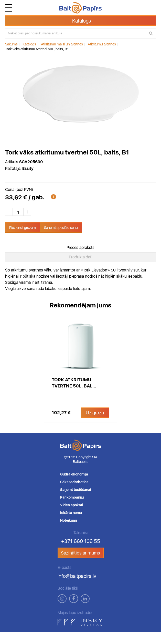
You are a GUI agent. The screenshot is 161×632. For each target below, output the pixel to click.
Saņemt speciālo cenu (61, 228)
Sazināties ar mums (80, 553)
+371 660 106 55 (80, 541)
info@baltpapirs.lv (77, 576)
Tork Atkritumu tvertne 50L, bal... (74, 382)
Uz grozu (95, 412)
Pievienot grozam (22, 228)
